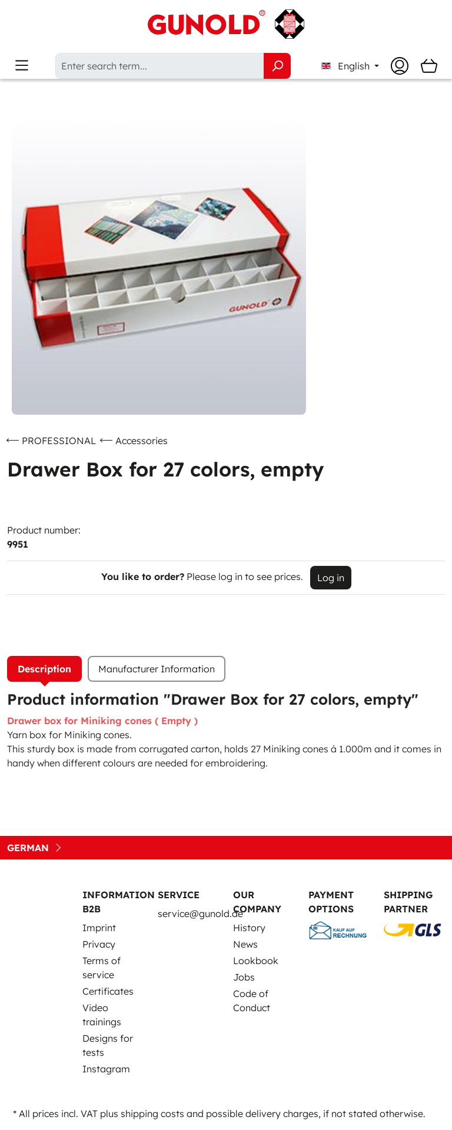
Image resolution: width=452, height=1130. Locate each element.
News (245, 944)
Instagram (106, 1069)
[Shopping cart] (429, 65)
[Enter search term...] (159, 66)
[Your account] (399, 66)
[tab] (44, 669)
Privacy (98, 944)
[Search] (277, 66)
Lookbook (255, 960)
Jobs (244, 977)
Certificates (108, 991)
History (249, 928)
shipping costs (152, 1113)
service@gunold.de (200, 913)
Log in (330, 578)
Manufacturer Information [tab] (156, 669)
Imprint (99, 928)
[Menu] (21, 65)
